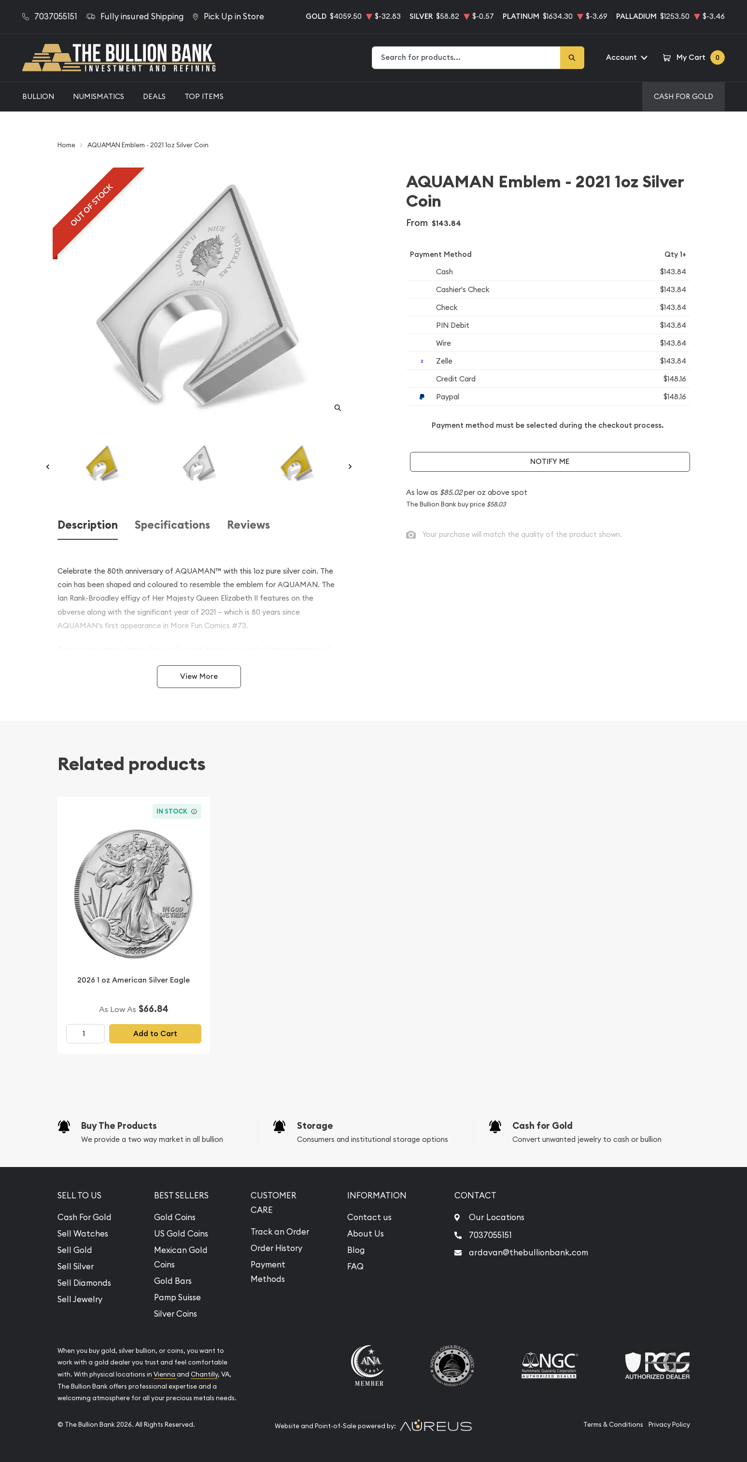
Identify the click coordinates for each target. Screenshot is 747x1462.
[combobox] (466, 57)
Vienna (165, 1374)
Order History (276, 1248)
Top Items (204, 96)
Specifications (172, 525)
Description (87, 525)
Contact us (369, 1217)
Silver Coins (175, 1313)
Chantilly (204, 1374)
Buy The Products (119, 1126)
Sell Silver (75, 1266)
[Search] (572, 57)
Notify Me (549, 461)
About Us (365, 1233)
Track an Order (280, 1231)
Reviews (248, 525)
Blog (356, 1250)
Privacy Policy (669, 1424)
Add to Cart (155, 1033)
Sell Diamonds (84, 1283)
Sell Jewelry (79, 1299)
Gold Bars (173, 1281)
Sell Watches (82, 1233)
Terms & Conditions (613, 1424)
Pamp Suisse (177, 1297)
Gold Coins (175, 1217)
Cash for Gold (542, 1126)
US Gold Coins (181, 1233)
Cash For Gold (683, 96)
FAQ (355, 1266)
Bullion (38, 96)
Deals (154, 96)
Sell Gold (74, 1250)
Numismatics (98, 96)
